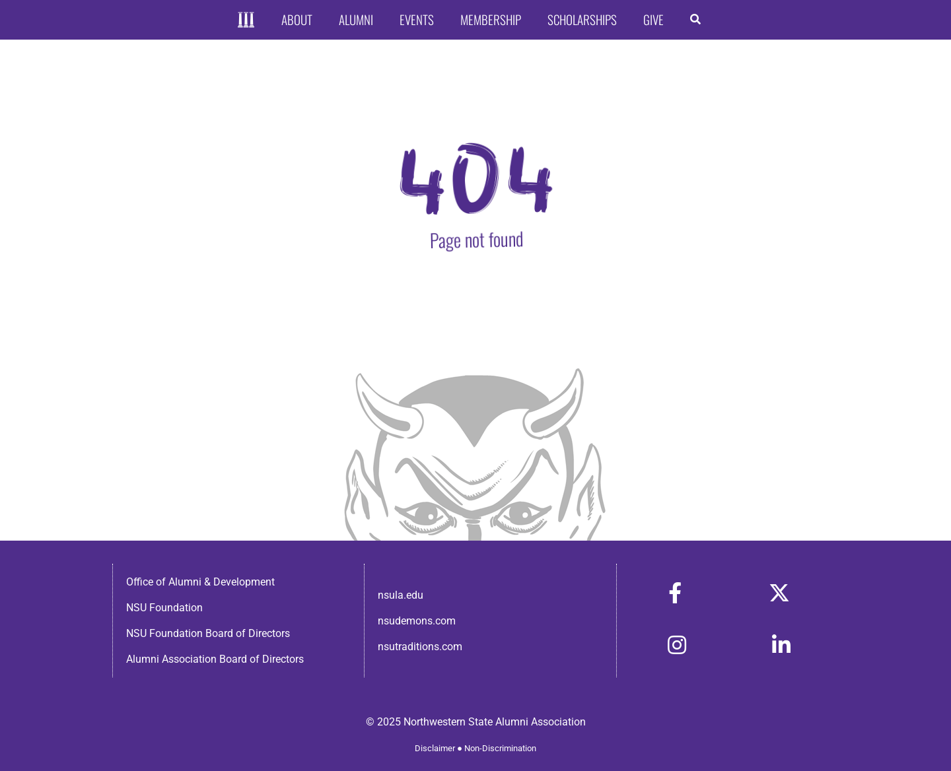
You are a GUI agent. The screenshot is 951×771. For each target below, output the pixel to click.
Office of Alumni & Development (200, 582)
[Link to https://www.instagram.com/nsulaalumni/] (677, 644)
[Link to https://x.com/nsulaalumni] (779, 592)
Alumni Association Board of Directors (215, 659)
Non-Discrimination (500, 748)
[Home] (246, 20)
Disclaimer (435, 748)
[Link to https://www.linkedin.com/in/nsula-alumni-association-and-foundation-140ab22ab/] (781, 644)
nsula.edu (400, 595)
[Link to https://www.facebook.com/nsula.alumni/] (675, 592)
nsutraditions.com (420, 646)
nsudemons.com (417, 621)
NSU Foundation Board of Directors (208, 633)
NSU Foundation (164, 607)
